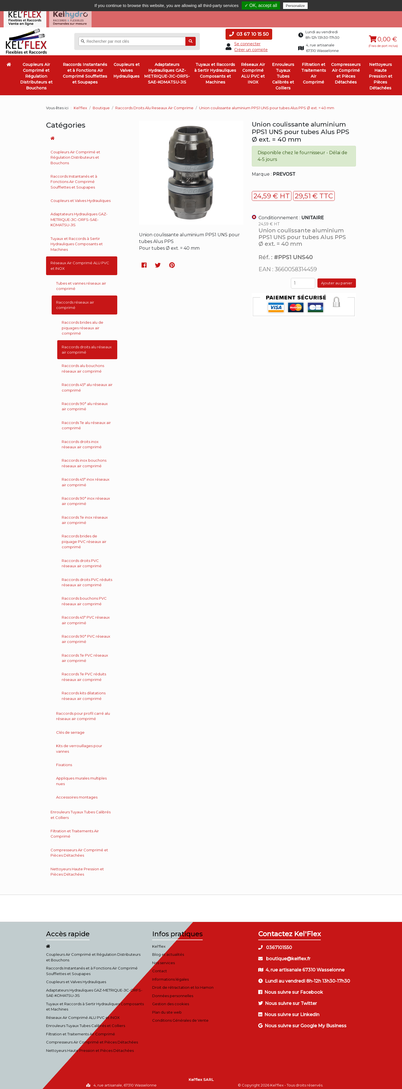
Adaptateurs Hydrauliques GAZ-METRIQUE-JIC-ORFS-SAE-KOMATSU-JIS (167, 70)
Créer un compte (251, 46)
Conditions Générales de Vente (180, 1017)
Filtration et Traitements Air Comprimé (313, 70)
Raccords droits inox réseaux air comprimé (82, 441)
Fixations (64, 761)
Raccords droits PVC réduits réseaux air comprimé (87, 579)
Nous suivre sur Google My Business (302, 1022)
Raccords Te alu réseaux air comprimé (86, 422)
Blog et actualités (168, 951)
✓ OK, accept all (261, 5)
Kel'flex (80, 104)
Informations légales (170, 976)
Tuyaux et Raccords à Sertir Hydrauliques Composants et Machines (215, 70)
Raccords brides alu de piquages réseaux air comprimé (82, 324)
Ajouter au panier (336, 279)
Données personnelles (172, 992)
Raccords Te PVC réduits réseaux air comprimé (84, 673)
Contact (159, 967)
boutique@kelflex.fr (284, 955)
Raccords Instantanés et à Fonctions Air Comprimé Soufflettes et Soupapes (85, 70)
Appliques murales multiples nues (81, 778)
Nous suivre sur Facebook (290, 989)
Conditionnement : (291, 214)
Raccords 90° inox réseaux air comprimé (86, 498)
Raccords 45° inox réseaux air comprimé (85, 479)
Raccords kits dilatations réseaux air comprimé (84, 692)
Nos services (163, 959)
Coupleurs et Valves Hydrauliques (126, 67)
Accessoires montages (76, 794)
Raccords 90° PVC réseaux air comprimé (86, 636)
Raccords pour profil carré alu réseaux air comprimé (83, 713)
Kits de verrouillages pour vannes (79, 745)
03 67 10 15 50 (249, 31)
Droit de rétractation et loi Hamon (183, 984)
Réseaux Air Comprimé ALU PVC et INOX (253, 70)
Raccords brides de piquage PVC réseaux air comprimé (84, 538)
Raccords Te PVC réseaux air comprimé (85, 655)
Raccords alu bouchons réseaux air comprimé (83, 365)
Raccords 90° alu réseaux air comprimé (85, 403)
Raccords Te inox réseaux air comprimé (85, 517)
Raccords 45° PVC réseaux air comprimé (86, 617)
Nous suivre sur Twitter (287, 1000)
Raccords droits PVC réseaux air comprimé (82, 560)
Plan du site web (167, 1009)
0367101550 (275, 944)
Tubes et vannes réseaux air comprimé (81, 283)
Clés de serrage (70, 729)
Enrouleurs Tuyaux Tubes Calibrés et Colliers (283, 73)
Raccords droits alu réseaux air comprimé (87, 346)
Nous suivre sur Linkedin (288, 1011)
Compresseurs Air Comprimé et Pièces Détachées (346, 70)
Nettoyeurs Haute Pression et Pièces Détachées (380, 73)
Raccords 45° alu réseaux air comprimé (87, 384)
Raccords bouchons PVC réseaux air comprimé (84, 598)
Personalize (295, 6)
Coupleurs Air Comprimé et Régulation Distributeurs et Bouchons (36, 73)
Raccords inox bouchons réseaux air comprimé (84, 460)
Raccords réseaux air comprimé (75, 301)
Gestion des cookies (170, 1000)
